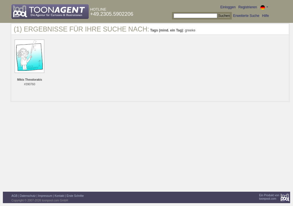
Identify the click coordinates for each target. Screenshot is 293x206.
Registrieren (247, 7)
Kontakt (59, 195)
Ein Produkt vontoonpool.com (269, 197)
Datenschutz (28, 195)
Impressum (45, 195)
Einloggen (227, 7)
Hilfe (265, 16)
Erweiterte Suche (246, 16)
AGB (14, 195)
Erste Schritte (75, 195)
